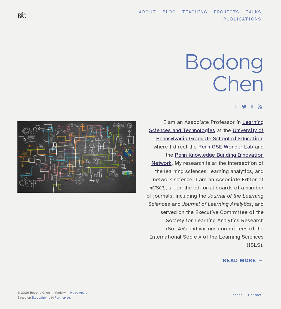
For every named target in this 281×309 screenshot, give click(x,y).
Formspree (62, 297)
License (236, 295)
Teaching (194, 12)
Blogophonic (41, 297)
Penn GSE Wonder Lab (225, 147)
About (147, 12)
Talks (253, 12)
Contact (254, 295)
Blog (169, 12)
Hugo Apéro (78, 293)
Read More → (243, 260)
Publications (242, 19)
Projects (226, 12)
